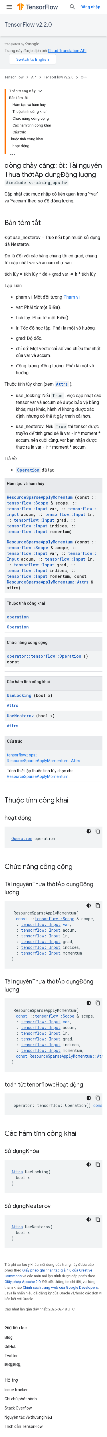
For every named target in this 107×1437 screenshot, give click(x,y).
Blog (9, 1337)
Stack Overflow (18, 1408)
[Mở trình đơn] (9, 7)
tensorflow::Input (27, 508)
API (34, 77)
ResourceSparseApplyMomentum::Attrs (47, 582)
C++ (84, 77)
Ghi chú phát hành (21, 1399)
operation (18, 617)
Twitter (11, 1355)
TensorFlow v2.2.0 (28, 24)
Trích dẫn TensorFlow (24, 1426)
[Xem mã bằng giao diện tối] (88, 831)
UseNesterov (20, 715)
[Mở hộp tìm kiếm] (72, 6)
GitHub (11, 1346)
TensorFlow (14, 77)
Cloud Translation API (67, 50)
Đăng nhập (90, 7)
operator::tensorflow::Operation (44, 656)
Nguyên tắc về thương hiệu (28, 1417)
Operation (28, 470)
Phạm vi (71, 297)
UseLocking (19, 695)
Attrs (62, 384)
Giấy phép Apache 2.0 (23, 1282)
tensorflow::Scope (27, 503)
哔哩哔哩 (13, 1365)
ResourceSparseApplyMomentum (39, 497)
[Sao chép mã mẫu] (97, 831)
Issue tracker (16, 1389)
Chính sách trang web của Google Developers (60, 1287)
